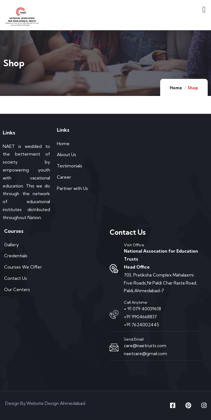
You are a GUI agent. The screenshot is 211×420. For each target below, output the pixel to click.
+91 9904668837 (140, 316)
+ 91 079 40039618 (142, 308)
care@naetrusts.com (145, 345)
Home (176, 87)
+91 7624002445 (141, 324)
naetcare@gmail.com (145, 353)
